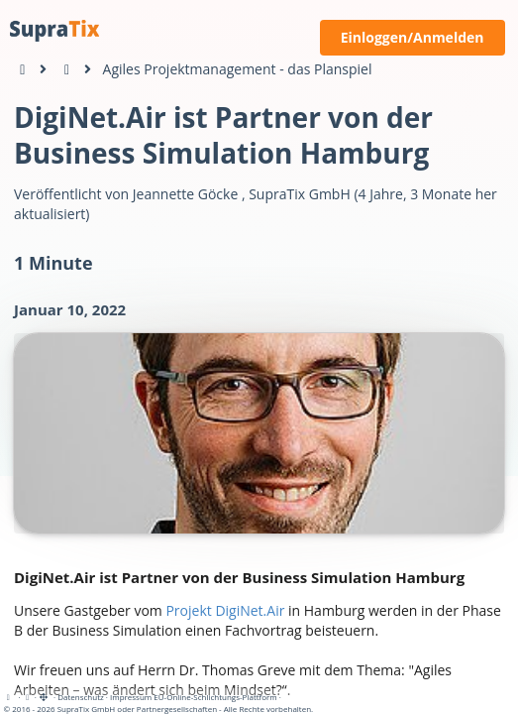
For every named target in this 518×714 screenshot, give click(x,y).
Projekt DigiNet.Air (224, 610)
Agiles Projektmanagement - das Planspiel (237, 69)
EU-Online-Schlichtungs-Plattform (215, 696)
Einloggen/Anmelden (412, 37)
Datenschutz (80, 696)
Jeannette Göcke (185, 193)
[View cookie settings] (28, 696)
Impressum (131, 696)
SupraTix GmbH (300, 193)
